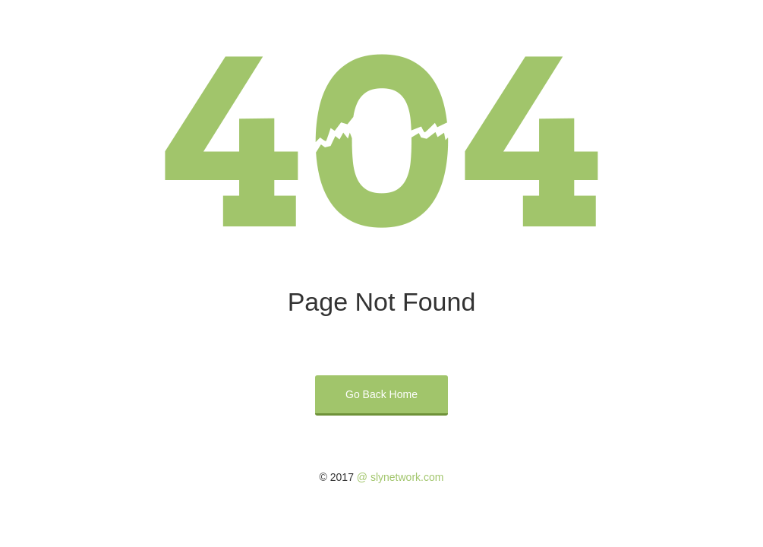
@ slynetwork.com (400, 477)
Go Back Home (381, 394)
